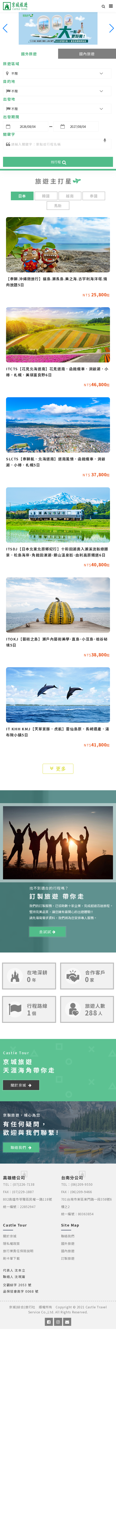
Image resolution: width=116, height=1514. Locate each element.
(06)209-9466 (81, 1191)
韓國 (46, 195)
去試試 (47, 931)
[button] (111, 28)
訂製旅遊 (68, 1258)
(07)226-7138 (24, 1184)
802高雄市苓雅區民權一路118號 (27, 1199)
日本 (22, 195)
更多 (58, 768)
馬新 (58, 205)
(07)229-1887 (23, 1191)
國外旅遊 (29, 53)
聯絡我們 (21, 1147)
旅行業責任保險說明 (18, 1250)
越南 (70, 195)
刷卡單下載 (11, 1258)
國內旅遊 (87, 53)
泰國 (94, 195)
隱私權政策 (11, 1243)
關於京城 (21, 1085)
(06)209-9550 (82, 1184)
